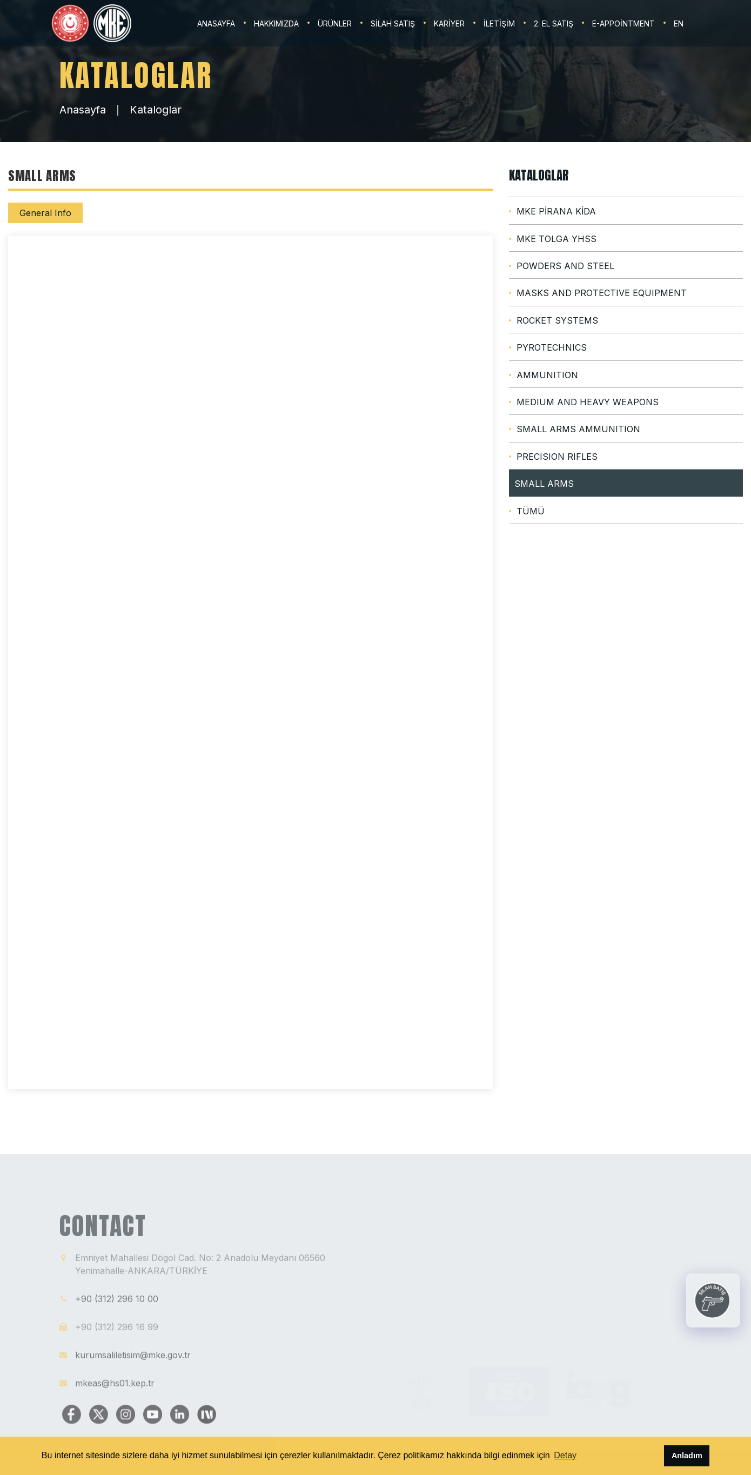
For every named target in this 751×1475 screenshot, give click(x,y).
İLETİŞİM (499, 23)
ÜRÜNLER (335, 23)
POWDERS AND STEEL (565, 265)
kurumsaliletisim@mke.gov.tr (133, 1361)
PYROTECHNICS (552, 347)
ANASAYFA (216, 23)
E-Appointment (623, 23)
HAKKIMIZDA (276, 23)
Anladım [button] (687, 1455)
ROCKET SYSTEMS (557, 320)
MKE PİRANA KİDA (556, 211)
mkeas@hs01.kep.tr (115, 1389)
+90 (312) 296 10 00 (116, 1304)
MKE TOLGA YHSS (556, 238)
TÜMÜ (531, 511)
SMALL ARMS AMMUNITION (578, 429)
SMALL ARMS (544, 483)
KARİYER (449, 23)
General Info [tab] (45, 212)
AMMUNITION (547, 375)
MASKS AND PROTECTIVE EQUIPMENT (602, 292)
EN (678, 23)
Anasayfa (82, 109)
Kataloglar (156, 109)
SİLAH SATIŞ (393, 23)
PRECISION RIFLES (557, 456)
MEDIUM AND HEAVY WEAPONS (588, 402)
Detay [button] (565, 1455)
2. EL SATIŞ (553, 23)
